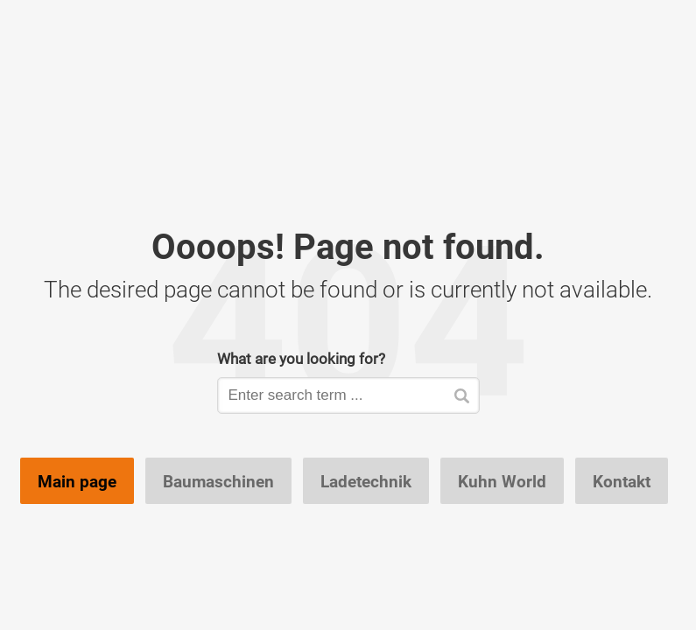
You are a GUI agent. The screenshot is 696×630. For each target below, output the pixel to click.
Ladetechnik (365, 481)
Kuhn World (502, 481)
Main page (77, 481)
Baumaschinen (218, 481)
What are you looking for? (301, 358)
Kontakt (621, 481)
